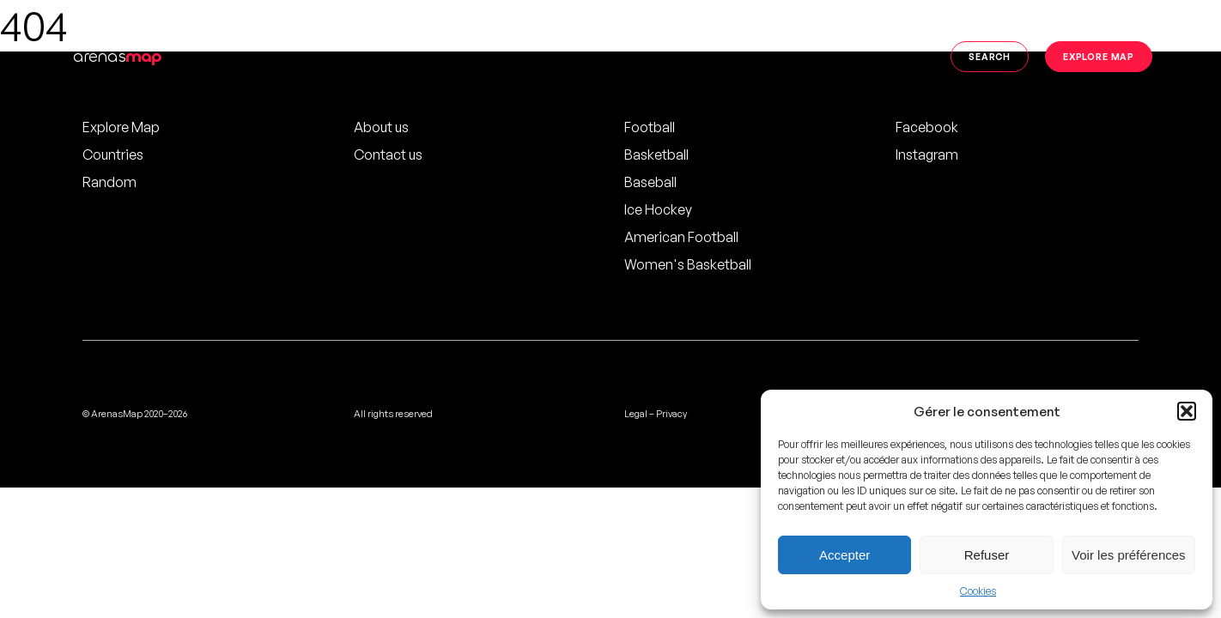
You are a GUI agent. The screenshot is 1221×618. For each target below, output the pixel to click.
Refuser (987, 555)
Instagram (927, 154)
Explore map (1098, 56)
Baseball (650, 182)
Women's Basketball (687, 264)
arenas (117, 56)
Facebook (927, 127)
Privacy (671, 414)
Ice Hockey (658, 209)
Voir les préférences (1129, 555)
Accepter (844, 555)
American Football (681, 236)
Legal (635, 414)
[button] (1186, 411)
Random (109, 182)
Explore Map (121, 127)
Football (649, 127)
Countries (112, 154)
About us (381, 127)
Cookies (978, 591)
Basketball (656, 154)
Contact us (388, 154)
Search (990, 56)
